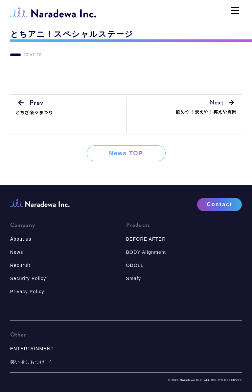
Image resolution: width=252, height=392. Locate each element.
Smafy (133, 278)
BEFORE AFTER (146, 239)
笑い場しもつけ (31, 361)
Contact (219, 204)
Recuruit (20, 265)
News (16, 252)
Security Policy (28, 278)
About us (21, 239)
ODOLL (135, 265)
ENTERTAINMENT (32, 348)
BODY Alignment (146, 252)
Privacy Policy (27, 291)
